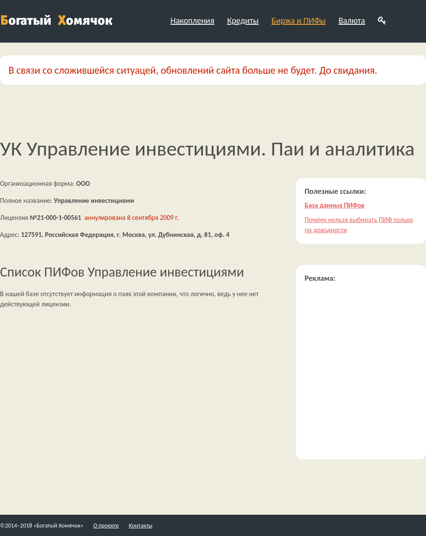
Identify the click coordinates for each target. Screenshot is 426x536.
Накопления (192, 20)
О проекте (106, 525)
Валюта (352, 20)
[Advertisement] (80, 371)
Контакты (141, 525)
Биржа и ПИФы (298, 20)
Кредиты (243, 20)
